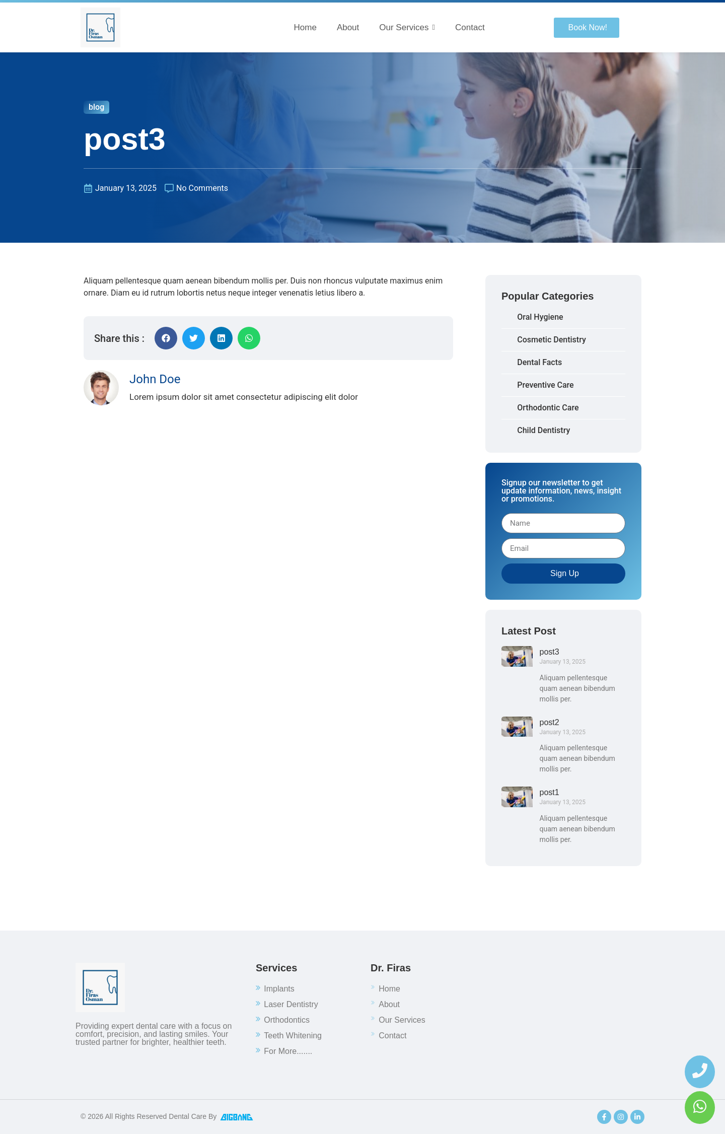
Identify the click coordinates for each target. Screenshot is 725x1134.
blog (96, 107)
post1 (549, 792)
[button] (166, 338)
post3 (549, 652)
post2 (549, 722)
